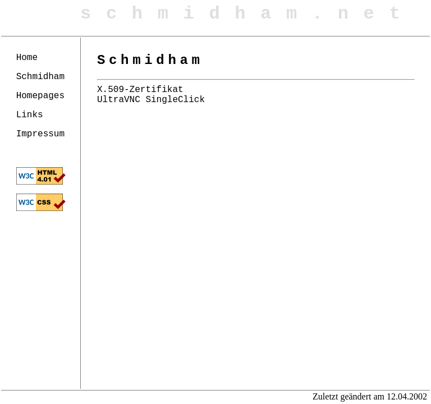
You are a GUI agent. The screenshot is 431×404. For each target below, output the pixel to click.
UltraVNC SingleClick (151, 100)
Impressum (40, 134)
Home (27, 58)
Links (29, 115)
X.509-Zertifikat (140, 90)
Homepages (40, 96)
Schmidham (40, 77)
